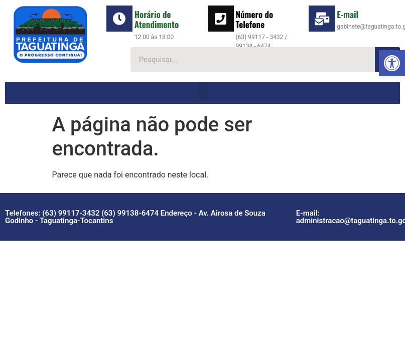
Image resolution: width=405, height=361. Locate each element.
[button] (392, 63)
